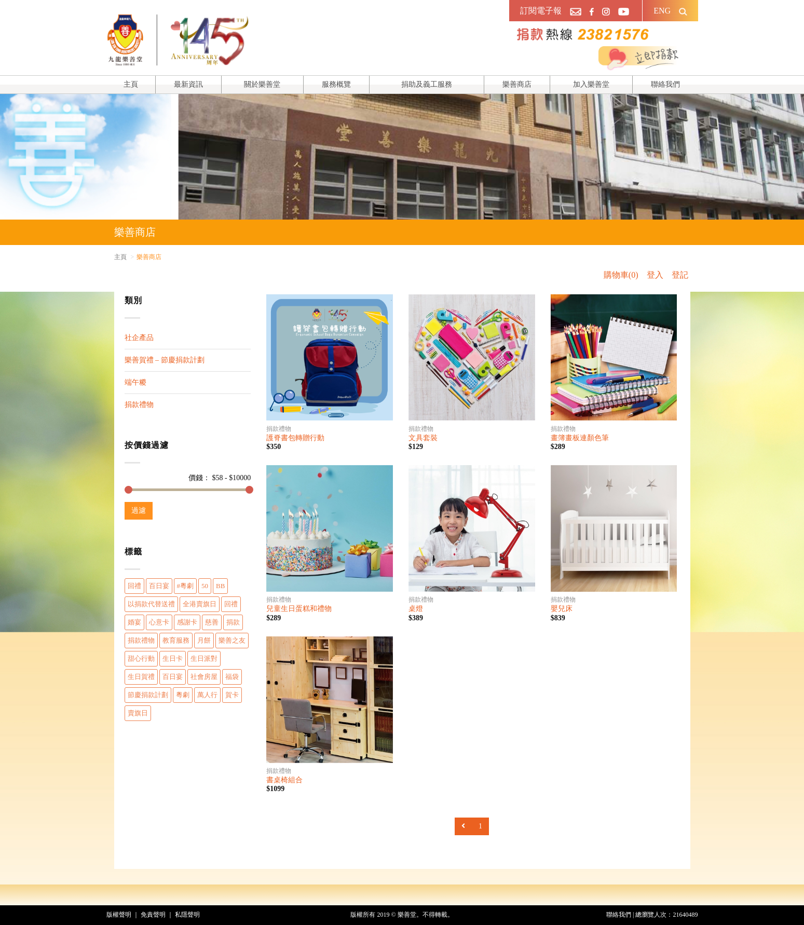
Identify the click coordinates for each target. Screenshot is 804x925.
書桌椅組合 (284, 780)
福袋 (232, 677)
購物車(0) (621, 274)
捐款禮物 (139, 405)
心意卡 (159, 622)
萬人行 (207, 695)
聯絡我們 (665, 84)
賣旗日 (138, 713)
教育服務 (175, 640)
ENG (662, 10)
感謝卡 (187, 622)
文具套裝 (423, 438)
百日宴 (159, 586)
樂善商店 (517, 84)
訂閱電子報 (541, 10)
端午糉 (135, 382)
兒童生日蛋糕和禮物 (299, 609)
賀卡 (232, 695)
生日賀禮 (141, 677)
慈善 (212, 622)
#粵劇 (185, 586)
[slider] (128, 490)
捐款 (233, 622)
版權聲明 (118, 914)
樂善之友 (232, 640)
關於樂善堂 (262, 84)
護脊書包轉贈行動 (295, 438)
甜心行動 (141, 658)
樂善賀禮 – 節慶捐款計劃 (165, 360)
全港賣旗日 (199, 604)
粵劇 (182, 695)
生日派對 (203, 658)
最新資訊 (188, 84)
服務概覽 (336, 84)
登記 (680, 274)
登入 (655, 274)
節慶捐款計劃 (148, 695)
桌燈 (415, 609)
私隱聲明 (187, 914)
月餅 (204, 640)
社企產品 (139, 338)
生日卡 (172, 658)
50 (204, 586)
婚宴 (134, 622)
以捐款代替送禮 (151, 604)
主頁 (131, 84)
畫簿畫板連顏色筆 (580, 438)
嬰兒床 (562, 609)
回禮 (134, 586)
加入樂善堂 (591, 84)
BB (220, 586)
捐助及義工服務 (426, 84)
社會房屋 (203, 677)
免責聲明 (153, 914)
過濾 (138, 510)
